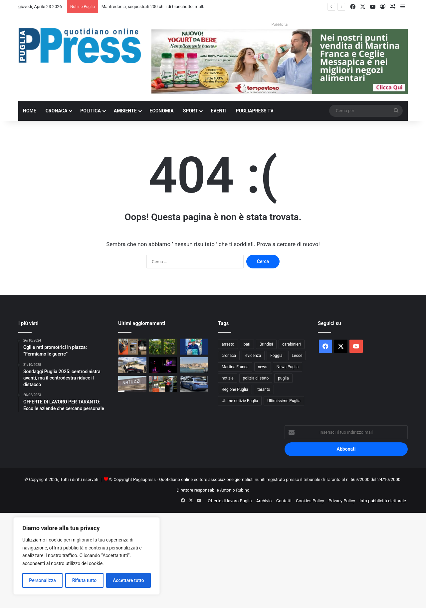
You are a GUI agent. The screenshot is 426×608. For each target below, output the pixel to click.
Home (29, 110)
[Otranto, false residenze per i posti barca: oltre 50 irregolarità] (194, 365)
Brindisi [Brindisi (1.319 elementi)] (266, 344)
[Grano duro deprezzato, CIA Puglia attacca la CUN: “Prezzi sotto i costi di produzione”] (194, 347)
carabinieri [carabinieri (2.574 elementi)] (291, 344)
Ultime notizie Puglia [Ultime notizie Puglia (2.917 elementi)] (240, 400)
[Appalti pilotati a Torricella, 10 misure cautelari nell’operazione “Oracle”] (132, 365)
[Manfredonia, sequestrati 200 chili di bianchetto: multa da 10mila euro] (132, 347)
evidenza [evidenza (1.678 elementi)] (253, 355)
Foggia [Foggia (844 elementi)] (276, 355)
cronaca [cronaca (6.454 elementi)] (229, 355)
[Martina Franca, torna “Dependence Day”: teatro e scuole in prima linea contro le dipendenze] (163, 365)
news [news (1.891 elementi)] (262, 367)
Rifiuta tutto (84, 580)
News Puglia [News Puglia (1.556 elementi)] (288, 367)
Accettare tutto (128, 580)
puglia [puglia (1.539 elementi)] (283, 378)
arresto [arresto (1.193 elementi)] (228, 344)
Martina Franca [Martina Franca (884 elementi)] (235, 367)
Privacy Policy (341, 500)
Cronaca (57, 110)
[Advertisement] (199, 559)
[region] (86, 556)
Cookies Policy (310, 500)
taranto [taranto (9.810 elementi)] (264, 389)
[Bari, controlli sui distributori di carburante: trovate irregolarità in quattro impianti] (163, 384)
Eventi (218, 110)
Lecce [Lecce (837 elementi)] (297, 355)
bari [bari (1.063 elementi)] (247, 344)
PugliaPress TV (255, 110)
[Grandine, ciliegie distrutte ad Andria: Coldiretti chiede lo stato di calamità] (163, 347)
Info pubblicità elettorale (382, 500)
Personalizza (42, 580)
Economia (162, 110)
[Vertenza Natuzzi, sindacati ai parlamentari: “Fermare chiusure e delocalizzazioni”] (132, 384)
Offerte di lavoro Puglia (230, 500)
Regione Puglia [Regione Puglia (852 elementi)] (235, 389)
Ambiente (125, 110)
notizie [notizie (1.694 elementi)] (228, 378)
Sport (190, 110)
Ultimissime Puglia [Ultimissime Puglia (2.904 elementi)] (283, 400)
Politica (90, 110)
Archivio (264, 500)
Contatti (284, 500)
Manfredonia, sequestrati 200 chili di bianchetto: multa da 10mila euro (169, 6)
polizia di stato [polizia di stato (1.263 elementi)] (256, 378)
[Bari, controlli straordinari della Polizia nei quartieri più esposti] (194, 384)
